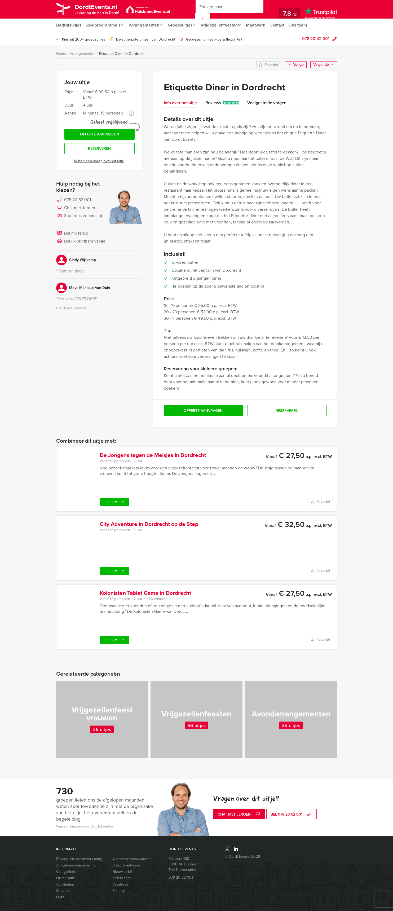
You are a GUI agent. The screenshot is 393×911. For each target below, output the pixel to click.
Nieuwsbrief (122, 871)
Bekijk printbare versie (80, 242)
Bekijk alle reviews (74, 309)
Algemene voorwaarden (132, 859)
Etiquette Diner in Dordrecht (122, 53)
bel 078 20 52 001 (292, 814)
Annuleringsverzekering (76, 865)
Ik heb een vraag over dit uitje (99, 162)
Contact (283, 25)
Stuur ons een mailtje (79, 217)
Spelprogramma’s (103, 25)
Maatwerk (261, 25)
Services (63, 891)
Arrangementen (145, 25)
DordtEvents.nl (98, 9)
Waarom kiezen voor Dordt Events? (84, 826)
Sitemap (118, 891)
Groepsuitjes (182, 25)
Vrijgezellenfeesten (223, 25)
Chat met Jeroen (75, 209)
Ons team (305, 25)
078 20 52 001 (315, 39)
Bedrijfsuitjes (68, 25)
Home (61, 53)
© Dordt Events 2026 (242, 856)
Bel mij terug (72, 234)
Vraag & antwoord (127, 865)
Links (60, 897)
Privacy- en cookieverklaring (79, 859)
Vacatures (120, 884)
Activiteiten (65, 884)
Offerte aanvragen (99, 135)
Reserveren (99, 150)
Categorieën (66, 871)
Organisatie (65, 878)
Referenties (121, 878)
